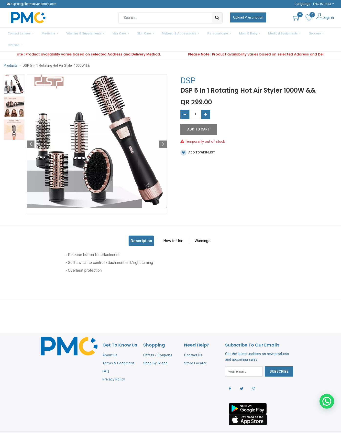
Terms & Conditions (118, 350)
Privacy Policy (113, 366)
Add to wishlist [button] (197, 139)
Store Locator (195, 350)
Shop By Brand (155, 350)
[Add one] (205, 101)
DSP (188, 67)
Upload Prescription (248, 17)
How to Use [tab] (173, 227)
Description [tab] (141, 227)
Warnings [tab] (202, 227)
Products (11, 52)
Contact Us (193, 342)
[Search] (217, 17)
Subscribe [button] (279, 358)
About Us (110, 342)
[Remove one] (184, 101)
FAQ (105, 358)
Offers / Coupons (157, 342)
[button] (30, 130)
